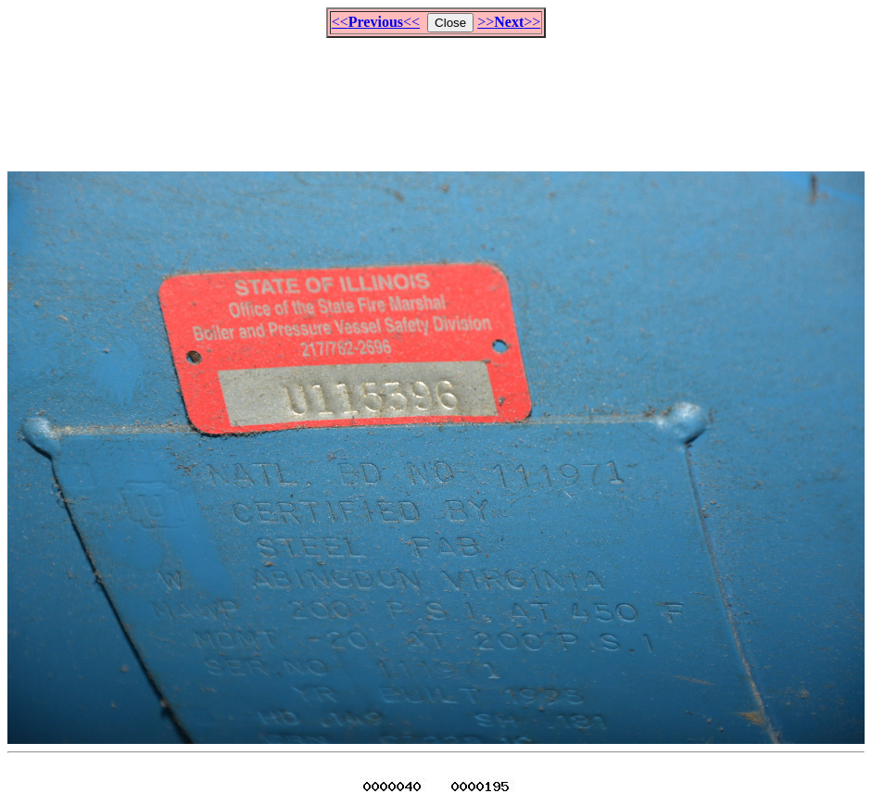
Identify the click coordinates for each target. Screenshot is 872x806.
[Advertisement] (436, 96)
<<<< (376, 22)
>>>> (508, 22)
